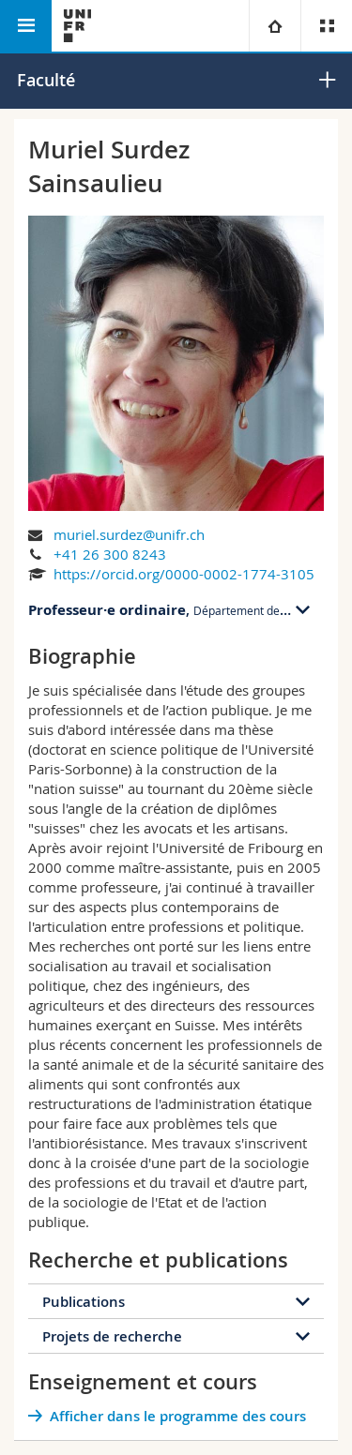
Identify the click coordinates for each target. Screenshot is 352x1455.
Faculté (46, 79)
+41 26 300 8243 (110, 554)
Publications (83, 1302)
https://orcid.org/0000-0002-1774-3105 (184, 573)
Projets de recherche (112, 1336)
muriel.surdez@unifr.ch (129, 534)
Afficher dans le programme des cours (178, 1416)
